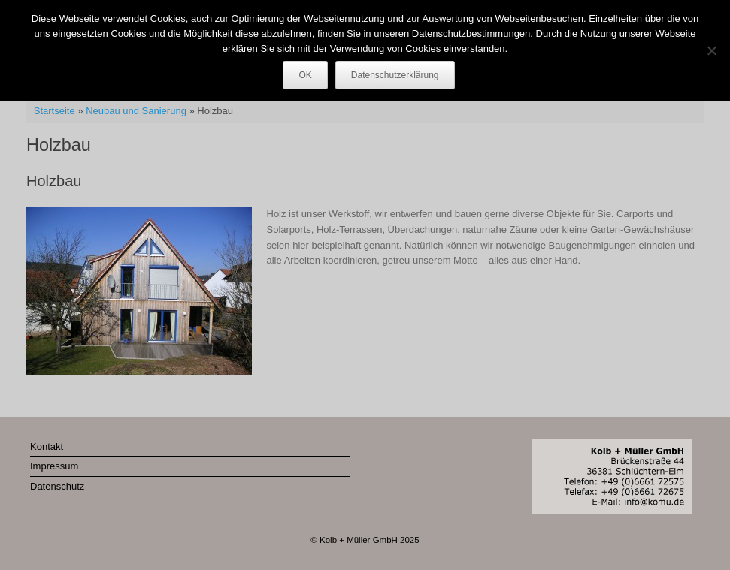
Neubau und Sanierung (136, 110)
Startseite (54, 110)
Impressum (54, 466)
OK (304, 75)
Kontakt (46, 446)
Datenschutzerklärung (395, 75)
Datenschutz (57, 486)
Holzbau (53, 181)
